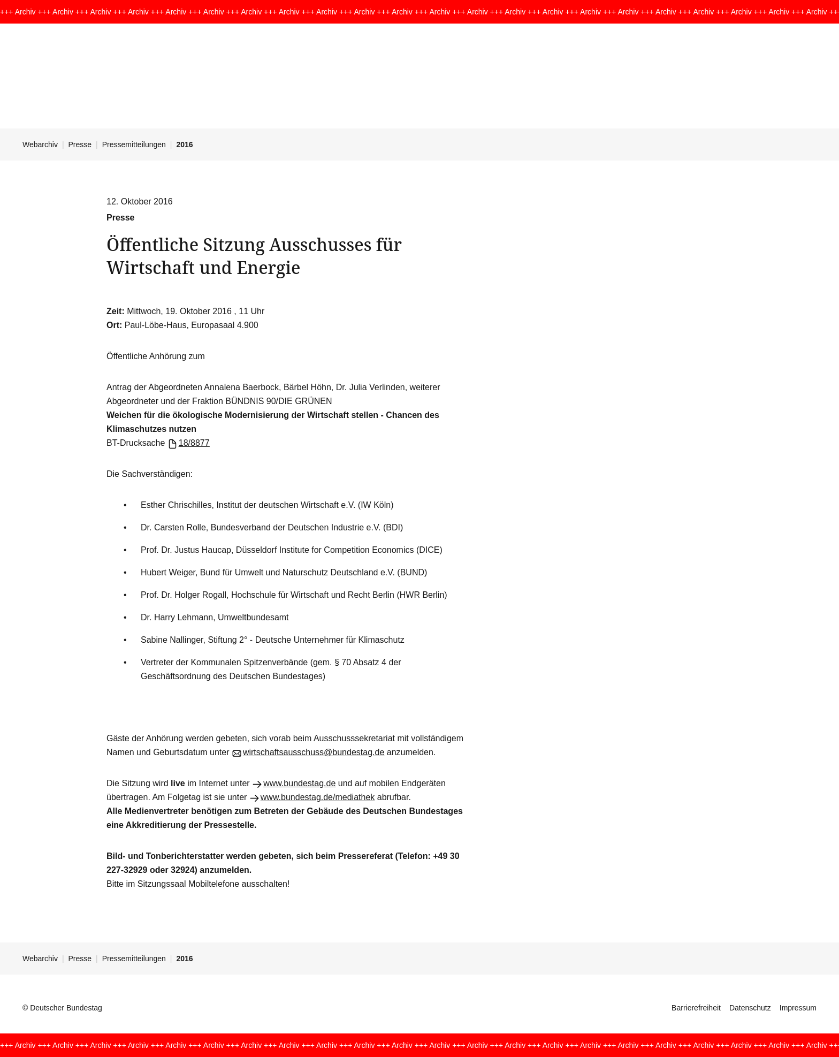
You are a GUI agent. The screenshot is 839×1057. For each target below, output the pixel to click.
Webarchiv (40, 144)
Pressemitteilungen (134, 144)
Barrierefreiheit (696, 1007)
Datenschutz (750, 1007)
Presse (80, 144)
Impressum (798, 1007)
